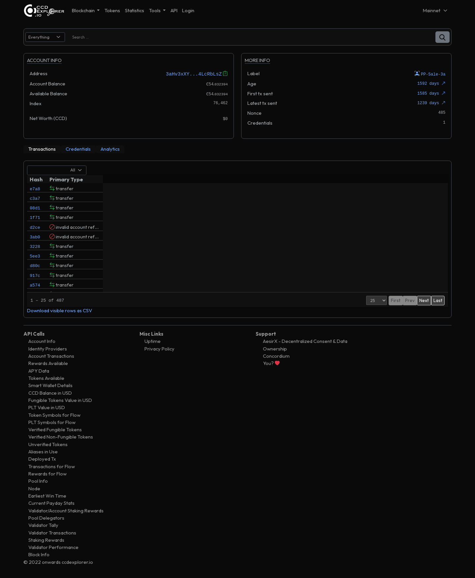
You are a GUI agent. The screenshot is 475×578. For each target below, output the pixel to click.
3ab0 (35, 244)
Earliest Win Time (47, 495)
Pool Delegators (46, 517)
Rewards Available (48, 363)
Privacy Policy (159, 348)
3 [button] (413, 300)
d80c (35, 278)
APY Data (38, 370)
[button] (442, 37)
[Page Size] (355, 300)
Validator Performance (53, 547)
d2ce (35, 233)
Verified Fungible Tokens (55, 429)
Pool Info (38, 481)
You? (271, 363)
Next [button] (424, 300)
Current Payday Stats (51, 503)
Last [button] (437, 300)
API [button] (174, 10)
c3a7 (35, 199)
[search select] (45, 37)
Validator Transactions (52, 532)
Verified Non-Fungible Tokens (60, 437)
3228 (35, 256)
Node (34, 488)
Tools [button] (155, 10)
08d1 (35, 211)
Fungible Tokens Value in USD (60, 400)
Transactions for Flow (51, 466)
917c (35, 289)
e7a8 (35, 188)
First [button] (375, 300)
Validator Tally (43, 525)
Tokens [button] (112, 10)
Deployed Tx (42, 459)
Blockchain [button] (84, 10)
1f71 (35, 222)
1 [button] (399, 300)
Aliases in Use (43, 451)
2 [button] (406, 300)
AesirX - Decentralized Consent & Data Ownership (305, 344)
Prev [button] (389, 300)
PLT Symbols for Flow (52, 422)
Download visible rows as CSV (59, 310)
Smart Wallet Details (50, 385)
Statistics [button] (134, 10)
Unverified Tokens (48, 444)
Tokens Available (46, 378)
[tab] (42, 149)
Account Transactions (51, 355)
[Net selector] (435, 10)
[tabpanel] (237, 239)
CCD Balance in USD (50, 392)
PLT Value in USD (46, 407)
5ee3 (35, 267)
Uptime (152, 341)
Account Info (41, 341)
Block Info (38, 554)
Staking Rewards (46, 539)
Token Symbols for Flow (54, 414)
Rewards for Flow (47, 473)
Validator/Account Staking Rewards (66, 510)
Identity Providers (47, 348)
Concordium (276, 355)
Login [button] (188, 10)
